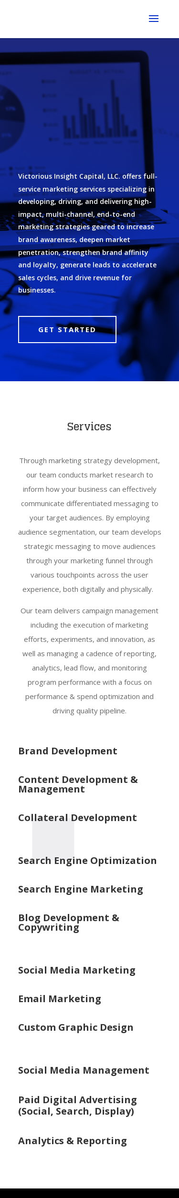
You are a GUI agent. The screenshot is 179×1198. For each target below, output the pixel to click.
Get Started (67, 329)
